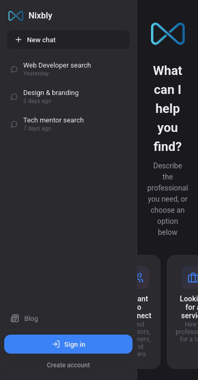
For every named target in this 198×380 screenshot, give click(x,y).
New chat (34, 39)
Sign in (69, 344)
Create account (68, 365)
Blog (24, 318)
